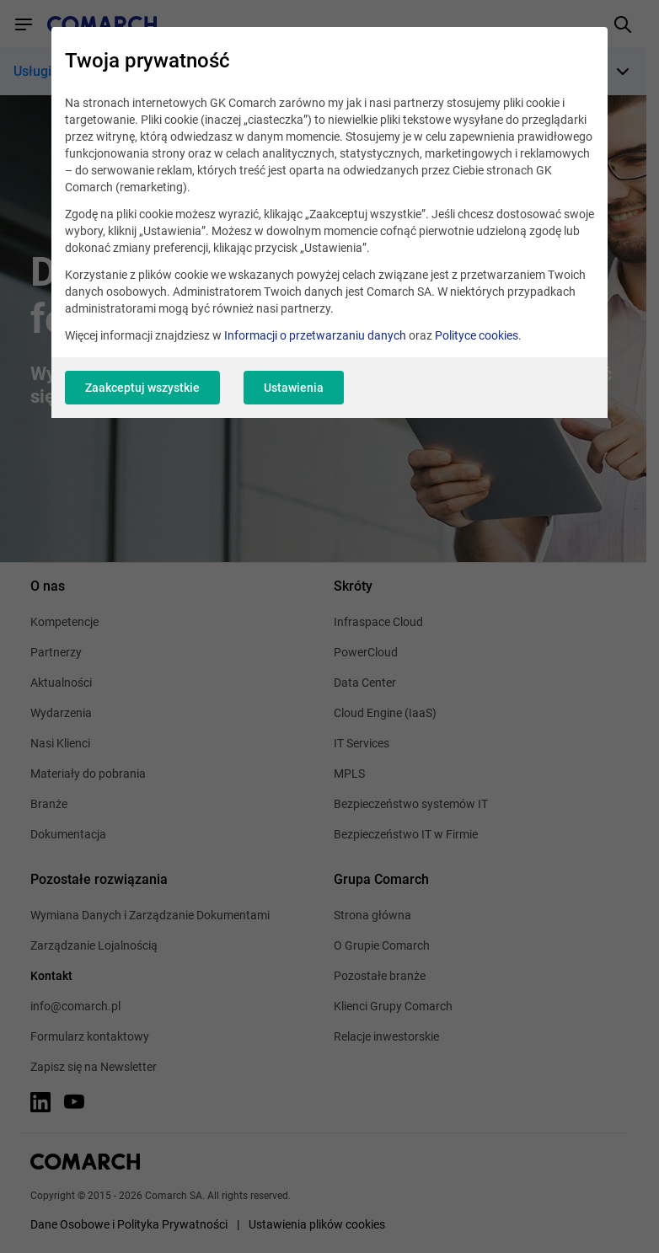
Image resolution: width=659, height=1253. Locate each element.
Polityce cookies (476, 335)
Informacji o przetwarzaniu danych (315, 335)
